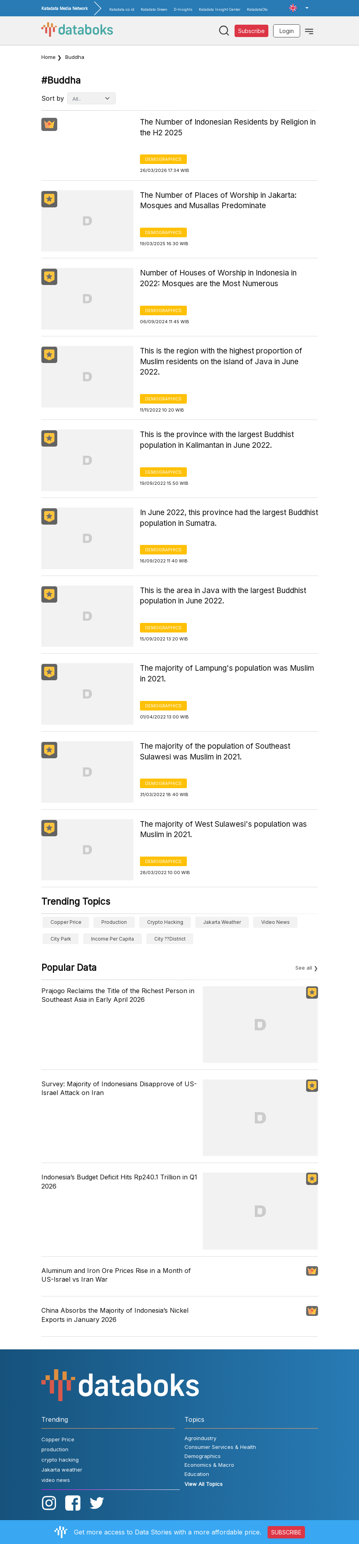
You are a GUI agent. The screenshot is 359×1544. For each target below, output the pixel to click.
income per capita (112, 939)
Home (48, 57)
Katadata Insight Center (220, 9)
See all (303, 967)
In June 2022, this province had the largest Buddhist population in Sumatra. (229, 518)
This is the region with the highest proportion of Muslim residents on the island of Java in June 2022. (221, 361)
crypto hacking (165, 922)
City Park (60, 939)
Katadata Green (154, 9)
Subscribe (251, 30)
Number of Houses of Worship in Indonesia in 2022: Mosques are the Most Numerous (218, 278)
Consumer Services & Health (220, 1447)
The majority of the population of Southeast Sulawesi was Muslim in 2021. (215, 751)
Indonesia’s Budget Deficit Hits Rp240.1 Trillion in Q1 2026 (119, 1181)
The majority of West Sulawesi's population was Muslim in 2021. (223, 829)
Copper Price (66, 922)
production (114, 922)
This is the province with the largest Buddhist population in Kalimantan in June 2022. (217, 440)
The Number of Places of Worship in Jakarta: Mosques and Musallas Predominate (218, 201)
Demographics (163, 159)
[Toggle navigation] (309, 30)
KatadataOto (257, 9)
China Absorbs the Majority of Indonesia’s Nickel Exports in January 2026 (114, 1314)
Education (196, 1474)
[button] (298, 8)
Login (286, 30)
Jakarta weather (222, 922)
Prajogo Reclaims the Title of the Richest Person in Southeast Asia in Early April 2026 (117, 995)
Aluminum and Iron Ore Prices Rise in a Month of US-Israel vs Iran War (116, 1275)
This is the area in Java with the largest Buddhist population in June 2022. (223, 596)
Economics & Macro (209, 1465)
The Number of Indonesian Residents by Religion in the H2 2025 (228, 127)
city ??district (170, 939)
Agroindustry (200, 1438)
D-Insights (183, 9)
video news (275, 922)
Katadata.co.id (121, 9)
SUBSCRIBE (286, 1532)
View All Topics (203, 1484)
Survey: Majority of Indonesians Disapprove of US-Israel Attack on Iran (119, 1088)
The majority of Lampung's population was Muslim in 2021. (227, 673)
